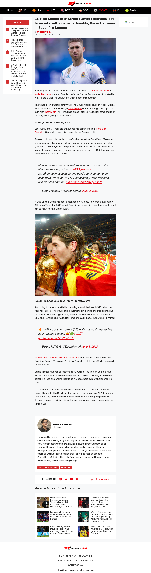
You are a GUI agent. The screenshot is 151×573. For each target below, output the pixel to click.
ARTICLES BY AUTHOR (48, 467)
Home (10, 10)
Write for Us (75, 565)
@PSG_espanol (81, 169)
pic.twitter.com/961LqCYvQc (84, 182)
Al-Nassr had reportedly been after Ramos (57, 358)
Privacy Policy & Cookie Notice (75, 561)
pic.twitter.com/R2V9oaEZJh (56, 338)
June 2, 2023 (90, 191)
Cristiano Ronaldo (99, 91)
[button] (142, 10)
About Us (71, 556)
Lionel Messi (75, 109)
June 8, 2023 (89, 346)
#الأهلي (77, 334)
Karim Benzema (43, 94)
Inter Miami (50, 112)
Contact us (85, 556)
